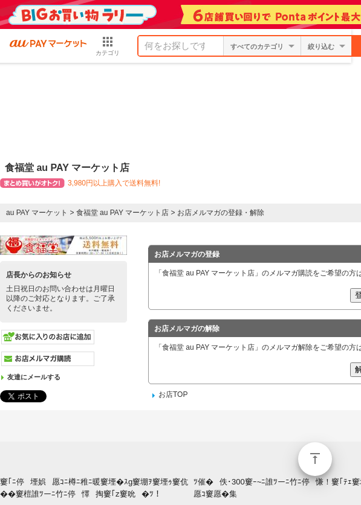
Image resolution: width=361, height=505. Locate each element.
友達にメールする (33, 377)
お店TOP (172, 394)
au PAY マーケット (37, 212)
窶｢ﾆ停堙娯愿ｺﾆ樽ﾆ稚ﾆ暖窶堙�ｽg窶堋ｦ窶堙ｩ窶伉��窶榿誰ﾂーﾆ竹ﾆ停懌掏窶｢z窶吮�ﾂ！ (94, 488)
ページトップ (315, 459)
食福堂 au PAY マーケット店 (122, 212)
